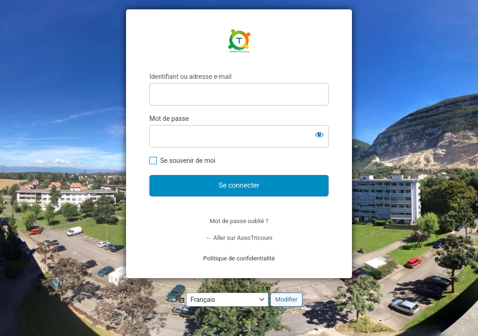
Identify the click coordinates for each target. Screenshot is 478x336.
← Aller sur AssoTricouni (239, 237)
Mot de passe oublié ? (239, 220)
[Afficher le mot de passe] (319, 134)
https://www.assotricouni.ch (239, 41)
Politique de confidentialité (238, 258)
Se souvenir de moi (187, 160)
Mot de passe (169, 118)
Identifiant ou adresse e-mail (190, 76)
